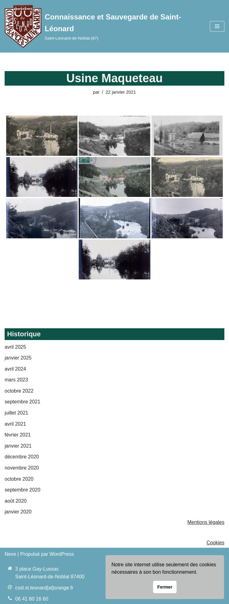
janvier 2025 (18, 357)
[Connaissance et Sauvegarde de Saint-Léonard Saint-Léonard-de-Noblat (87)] (103, 26)
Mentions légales (205, 522)
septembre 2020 (22, 489)
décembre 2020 (22, 456)
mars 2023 (16, 379)
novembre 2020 (22, 467)
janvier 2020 (18, 511)
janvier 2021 (18, 446)
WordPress (62, 554)
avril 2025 (15, 347)
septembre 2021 (22, 401)
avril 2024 (15, 369)
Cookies (215, 542)
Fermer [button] (165, 587)
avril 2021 (15, 424)
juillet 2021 (16, 412)
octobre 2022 (19, 390)
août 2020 (16, 501)
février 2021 (18, 434)
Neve (10, 554)
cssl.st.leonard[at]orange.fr (44, 587)
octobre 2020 (19, 479)
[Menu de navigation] (217, 26)
